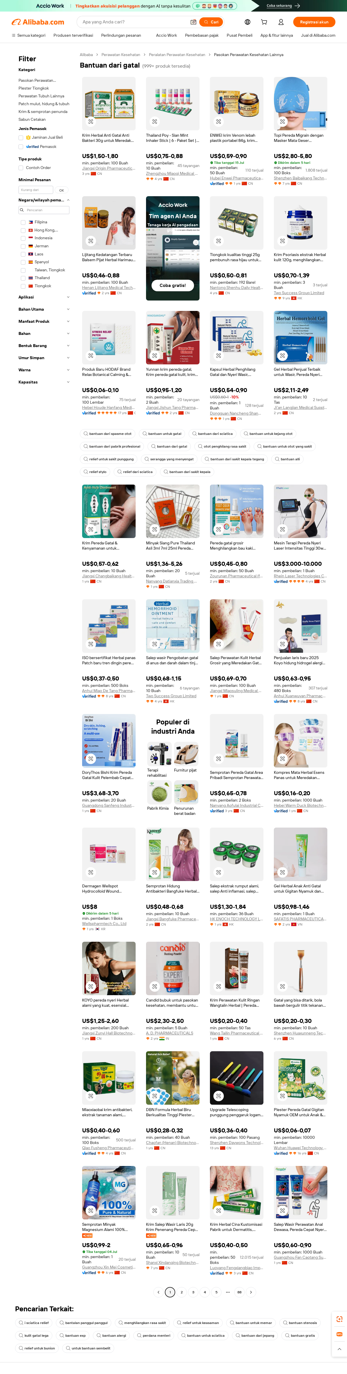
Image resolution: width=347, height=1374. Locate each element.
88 (239, 1292)
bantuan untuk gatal (162, 433)
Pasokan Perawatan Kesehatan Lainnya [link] (248, 54)
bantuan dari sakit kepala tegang (234, 459)
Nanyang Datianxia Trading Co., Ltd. (173, 581)
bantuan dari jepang (255, 1335)
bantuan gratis (300, 1335)
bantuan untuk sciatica (203, 1335)
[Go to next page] (251, 1292)
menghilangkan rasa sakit (142, 1323)
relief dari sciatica (135, 472)
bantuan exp (73, 1335)
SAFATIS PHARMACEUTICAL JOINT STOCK (300, 919)
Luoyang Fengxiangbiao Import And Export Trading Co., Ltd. (236, 1267)
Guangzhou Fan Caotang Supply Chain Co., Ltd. (300, 1257)
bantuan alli (287, 459)
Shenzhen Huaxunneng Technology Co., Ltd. (300, 1033)
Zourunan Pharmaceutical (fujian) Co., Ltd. (236, 576)
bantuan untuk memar (251, 1323)
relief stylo (95, 472)
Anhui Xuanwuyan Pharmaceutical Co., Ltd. (300, 696)
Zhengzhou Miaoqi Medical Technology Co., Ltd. (173, 173)
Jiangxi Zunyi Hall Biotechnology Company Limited (109, 1033)
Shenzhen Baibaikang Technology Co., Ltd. (300, 178)
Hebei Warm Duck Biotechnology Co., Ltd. (300, 805)
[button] (193, 21)
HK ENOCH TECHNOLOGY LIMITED (236, 919)
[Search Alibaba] (134, 22)
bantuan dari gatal (169, 446)
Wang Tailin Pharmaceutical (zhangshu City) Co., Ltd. (236, 1033)
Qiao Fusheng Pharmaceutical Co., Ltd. (109, 1147)
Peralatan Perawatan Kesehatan (177, 54)
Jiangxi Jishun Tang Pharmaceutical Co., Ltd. (173, 407)
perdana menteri (153, 1335)
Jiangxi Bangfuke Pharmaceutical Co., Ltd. (173, 919)
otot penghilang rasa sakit (222, 446)
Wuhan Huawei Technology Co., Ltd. (300, 1147)
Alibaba (86, 54)
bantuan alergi (111, 1335)
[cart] (265, 23)
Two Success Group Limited (299, 292)
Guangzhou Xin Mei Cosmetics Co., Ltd (109, 1267)
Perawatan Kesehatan (120, 54)
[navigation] (44, 674)
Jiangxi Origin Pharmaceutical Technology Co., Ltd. (109, 168)
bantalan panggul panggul (84, 1323)
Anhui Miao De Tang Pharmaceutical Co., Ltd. (109, 690)
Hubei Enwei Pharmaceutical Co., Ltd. (236, 178)
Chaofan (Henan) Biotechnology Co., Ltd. (173, 1142)
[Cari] (211, 22)
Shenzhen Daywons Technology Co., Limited (236, 1142)
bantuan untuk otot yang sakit (284, 446)
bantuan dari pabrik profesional (112, 446)
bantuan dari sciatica (212, 433)
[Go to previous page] (158, 1292)
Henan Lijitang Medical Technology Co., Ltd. (109, 287)
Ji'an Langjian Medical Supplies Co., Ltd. (300, 407)
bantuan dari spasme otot (108, 433)
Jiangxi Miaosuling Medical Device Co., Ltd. (236, 690)
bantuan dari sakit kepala (187, 472)
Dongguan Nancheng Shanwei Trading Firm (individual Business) (236, 413)
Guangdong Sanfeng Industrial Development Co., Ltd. (109, 805)
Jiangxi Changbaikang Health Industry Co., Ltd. (109, 576)
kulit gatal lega (34, 1335)
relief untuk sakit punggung (109, 459)
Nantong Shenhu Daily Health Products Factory (236, 287)
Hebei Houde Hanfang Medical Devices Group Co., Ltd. (109, 407)
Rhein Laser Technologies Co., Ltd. (300, 576)
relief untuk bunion (37, 1348)
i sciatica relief (34, 1323)
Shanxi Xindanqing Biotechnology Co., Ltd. (173, 1262)
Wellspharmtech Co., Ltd (104, 923)
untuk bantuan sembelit (88, 1348)
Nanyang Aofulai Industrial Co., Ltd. (236, 805)
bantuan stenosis (300, 1323)
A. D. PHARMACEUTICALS (169, 1033)
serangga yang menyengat (169, 459)
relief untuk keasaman (198, 1323)
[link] (339, 1319)
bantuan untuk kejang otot (268, 433)
